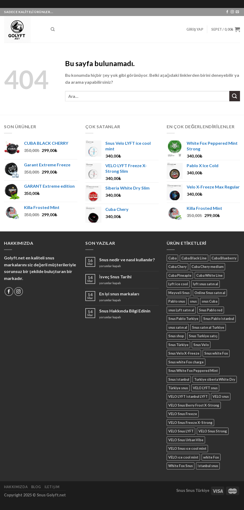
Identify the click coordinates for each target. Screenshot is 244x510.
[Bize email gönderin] (237, 12)
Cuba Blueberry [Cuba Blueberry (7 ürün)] (224, 258)
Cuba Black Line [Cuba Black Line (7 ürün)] (194, 258)
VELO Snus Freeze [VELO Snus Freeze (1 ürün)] (182, 414)
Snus (180, 490)
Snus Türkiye (197, 490)
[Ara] (53, 29)
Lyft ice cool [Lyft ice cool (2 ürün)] (178, 284)
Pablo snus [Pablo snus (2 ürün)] (176, 301)
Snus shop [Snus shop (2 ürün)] (176, 336)
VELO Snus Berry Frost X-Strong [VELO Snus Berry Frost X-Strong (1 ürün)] (193, 405)
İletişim (51, 487)
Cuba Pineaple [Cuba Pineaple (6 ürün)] (179, 275)
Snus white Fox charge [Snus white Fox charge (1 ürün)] (186, 362)
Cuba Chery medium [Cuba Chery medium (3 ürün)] (207, 266)
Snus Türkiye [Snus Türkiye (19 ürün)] (178, 345)
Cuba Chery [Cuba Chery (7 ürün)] (177, 266)
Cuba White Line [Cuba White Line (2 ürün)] (209, 275)
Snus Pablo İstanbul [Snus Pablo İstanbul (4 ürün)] (218, 318)
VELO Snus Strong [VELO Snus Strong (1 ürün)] (212, 431)
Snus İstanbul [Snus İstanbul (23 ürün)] (178, 379)
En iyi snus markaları (119, 293)
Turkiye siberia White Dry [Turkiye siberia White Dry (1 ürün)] (214, 379)
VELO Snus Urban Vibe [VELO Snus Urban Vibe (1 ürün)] (185, 440)
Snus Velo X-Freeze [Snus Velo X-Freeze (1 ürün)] (183, 353)
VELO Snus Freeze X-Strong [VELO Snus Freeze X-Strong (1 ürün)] (190, 422)
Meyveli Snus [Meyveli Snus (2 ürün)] (179, 293)
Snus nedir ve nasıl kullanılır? (127, 259)
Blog (36, 487)
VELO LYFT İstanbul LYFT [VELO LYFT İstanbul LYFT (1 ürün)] (188, 396)
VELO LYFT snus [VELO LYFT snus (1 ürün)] (205, 388)
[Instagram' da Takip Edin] (232, 12)
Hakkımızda (16, 487)
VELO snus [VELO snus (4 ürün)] (221, 396)
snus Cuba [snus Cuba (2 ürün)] (209, 301)
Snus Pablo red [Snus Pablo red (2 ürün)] (210, 310)
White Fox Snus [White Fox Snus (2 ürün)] (180, 466)
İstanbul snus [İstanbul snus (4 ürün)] (208, 466)
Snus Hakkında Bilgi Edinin (124, 310)
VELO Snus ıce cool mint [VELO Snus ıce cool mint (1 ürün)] (187, 448)
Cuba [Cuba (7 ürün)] (172, 258)
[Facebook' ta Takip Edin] (227, 12)
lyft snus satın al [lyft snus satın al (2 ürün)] (205, 284)
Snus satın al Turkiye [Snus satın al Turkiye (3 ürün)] (208, 327)
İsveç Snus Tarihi (115, 276)
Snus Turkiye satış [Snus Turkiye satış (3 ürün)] (203, 336)
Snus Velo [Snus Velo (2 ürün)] (201, 345)
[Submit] (234, 96)
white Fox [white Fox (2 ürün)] (211, 457)
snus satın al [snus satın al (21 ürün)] (177, 327)
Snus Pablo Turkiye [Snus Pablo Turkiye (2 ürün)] (183, 318)
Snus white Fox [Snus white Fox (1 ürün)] (216, 353)
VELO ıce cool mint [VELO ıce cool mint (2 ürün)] (183, 457)
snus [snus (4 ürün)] (193, 301)
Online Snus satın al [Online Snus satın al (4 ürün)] (209, 293)
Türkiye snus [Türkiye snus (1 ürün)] (178, 388)
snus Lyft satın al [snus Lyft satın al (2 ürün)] (181, 310)
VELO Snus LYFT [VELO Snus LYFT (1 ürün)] (181, 431)
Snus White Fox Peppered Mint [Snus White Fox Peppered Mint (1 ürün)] (193, 370)
